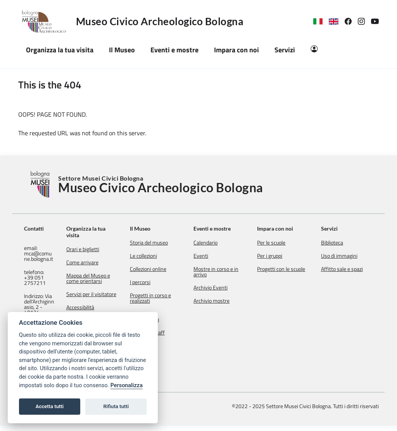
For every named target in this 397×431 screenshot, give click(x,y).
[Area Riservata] (314, 50)
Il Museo (154, 228)
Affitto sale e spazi (345, 269)
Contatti (34, 229)
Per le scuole (278, 242)
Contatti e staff (161, 332)
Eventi (211, 256)
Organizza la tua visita (103, 231)
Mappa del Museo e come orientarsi (106, 278)
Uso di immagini (343, 256)
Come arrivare (100, 262)
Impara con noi (282, 228)
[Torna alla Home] (41, 184)
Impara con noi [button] (236, 50)
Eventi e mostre (223, 228)
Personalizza (126, 385)
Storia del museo (163, 242)
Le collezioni (157, 256)
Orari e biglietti (100, 249)
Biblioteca (336, 242)
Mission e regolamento (158, 316)
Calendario (216, 242)
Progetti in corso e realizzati (164, 298)
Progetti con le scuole (288, 269)
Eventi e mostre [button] (174, 50)
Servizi (333, 228)
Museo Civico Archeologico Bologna (160, 21)
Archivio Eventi (221, 287)
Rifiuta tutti (116, 406)
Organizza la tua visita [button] (59, 50)
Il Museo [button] (122, 50)
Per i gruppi (277, 256)
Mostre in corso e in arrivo (226, 271)
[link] (351, 21)
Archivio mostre (222, 300)
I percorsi (154, 282)
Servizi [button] (284, 50)
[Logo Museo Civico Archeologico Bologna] (47, 21)
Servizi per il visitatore (97, 296)
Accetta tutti (50, 406)
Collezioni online (162, 269)
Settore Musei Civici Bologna (160, 184)
